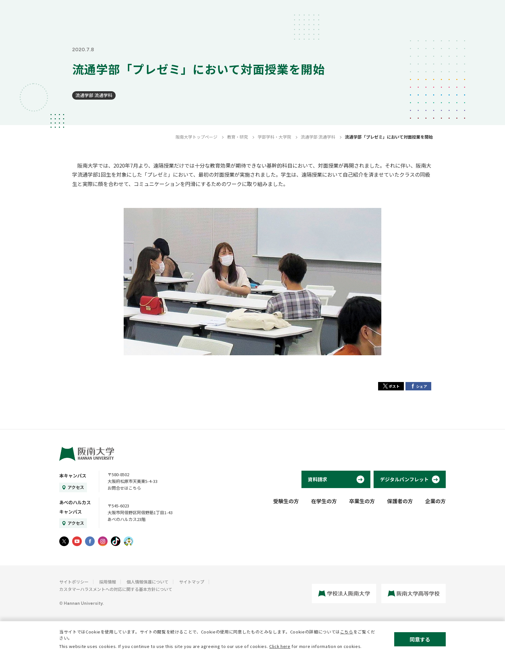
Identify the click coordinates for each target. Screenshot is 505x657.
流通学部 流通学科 (93, 95)
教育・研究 (237, 137)
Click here (280, 646)
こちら (346, 632)
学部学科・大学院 (274, 137)
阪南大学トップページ (196, 137)
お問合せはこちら (124, 488)
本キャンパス (72, 475)
